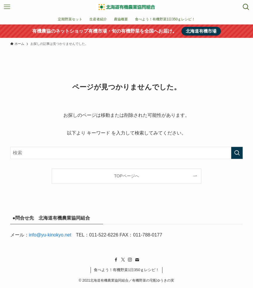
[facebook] (116, 259)
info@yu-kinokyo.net (50, 234)
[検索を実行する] (237, 153)
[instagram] (130, 259)
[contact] (137, 259)
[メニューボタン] (7, 7)
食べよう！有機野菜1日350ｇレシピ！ (126, 270)
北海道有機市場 (201, 31)
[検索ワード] (126, 153)
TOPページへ (126, 176)
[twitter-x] (123, 259)
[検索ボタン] (246, 7)
